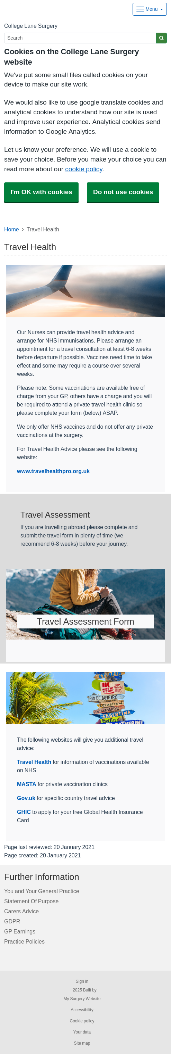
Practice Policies (24, 941)
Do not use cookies (123, 192)
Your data (82, 1032)
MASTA (26, 784)
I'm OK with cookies (41, 192)
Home (11, 229)
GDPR (12, 921)
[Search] (80, 38)
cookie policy (83, 169)
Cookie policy (82, 1021)
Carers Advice (21, 911)
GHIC (24, 812)
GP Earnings (19, 931)
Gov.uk (26, 798)
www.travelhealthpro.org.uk (53, 471)
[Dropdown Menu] (150, 9)
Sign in (82, 981)
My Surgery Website (81, 999)
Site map (82, 1043)
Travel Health (34, 762)
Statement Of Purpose (31, 901)
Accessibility (82, 1010)
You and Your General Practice (41, 891)
